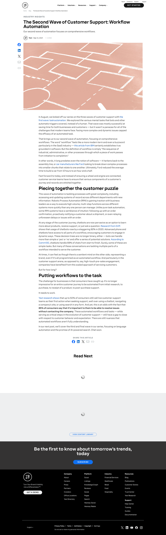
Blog (126, 478)
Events (127, 488)
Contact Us (130, 1)
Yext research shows (49, 298)
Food (106, 488)
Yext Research (130, 496)
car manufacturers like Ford (70, 164)
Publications (129, 481)
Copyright (87, 526)
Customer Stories (131, 485)
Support (136, 1)
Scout (86, 478)
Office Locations (70, 496)
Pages (86, 496)
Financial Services (111, 478)
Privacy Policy (59, 526)
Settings (97, 526)
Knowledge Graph (91, 485)
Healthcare (109, 481)
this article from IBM (84, 145)
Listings (87, 481)
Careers (67, 481)
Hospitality (109, 492)
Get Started (133, 5)
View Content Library (83, 434)
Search (87, 499)
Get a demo (33, 492)
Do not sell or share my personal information (69, 529)
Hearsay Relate (90, 506)
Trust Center (129, 492)
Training (128, 507)
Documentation (131, 515)
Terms (69, 526)
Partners (67, 488)
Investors (67, 492)
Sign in (123, 1)
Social (86, 492)
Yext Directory (69, 499)
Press (66, 485)
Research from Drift (110, 226)
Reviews (87, 488)
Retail (107, 485)
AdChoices (78, 526)
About (66, 478)
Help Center (129, 504)
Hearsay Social (90, 503)
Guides (127, 511)
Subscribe (83, 462)
